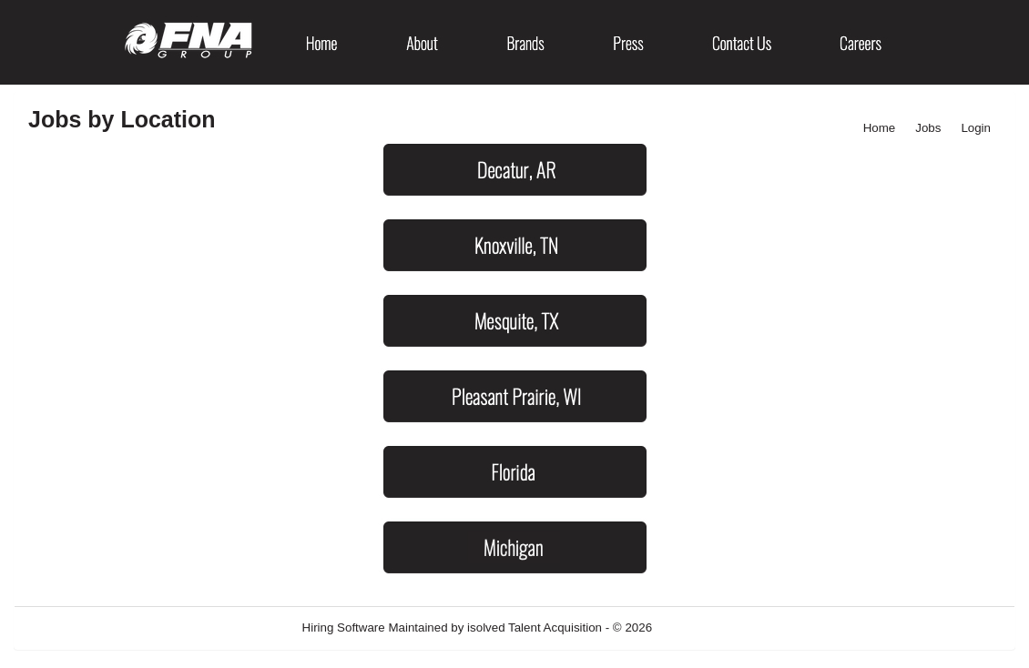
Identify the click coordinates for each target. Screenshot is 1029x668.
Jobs (928, 128)
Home (879, 128)
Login (976, 128)
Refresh (706, 627)
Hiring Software (343, 627)
